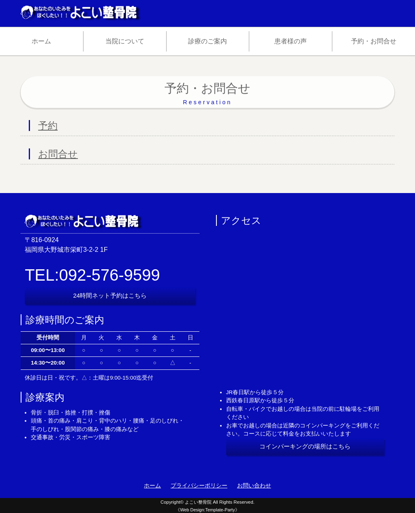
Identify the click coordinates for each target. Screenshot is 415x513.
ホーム (41, 41)
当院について (124, 41)
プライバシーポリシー (199, 486)
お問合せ (58, 153)
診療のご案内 (207, 41)
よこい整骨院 (198, 502)
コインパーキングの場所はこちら (305, 446)
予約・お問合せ (373, 41)
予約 (48, 125)
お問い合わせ (254, 486)
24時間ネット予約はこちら (110, 295)
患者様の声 (290, 41)
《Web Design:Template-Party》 (207, 509)
